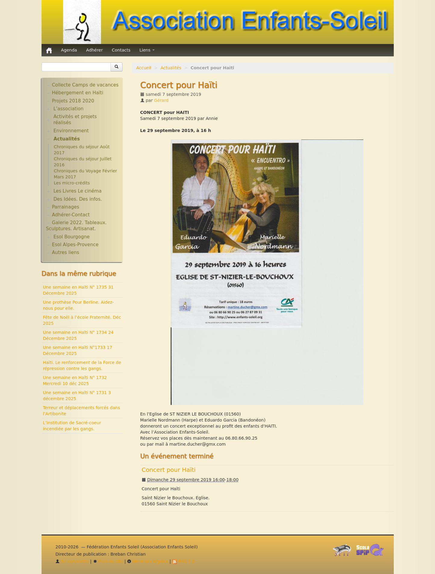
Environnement (71, 130)
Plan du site (108, 561)
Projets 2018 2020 (73, 101)
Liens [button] (147, 50)
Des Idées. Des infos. (77, 199)
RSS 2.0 (183, 561)
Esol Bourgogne (71, 237)
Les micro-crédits (72, 182)
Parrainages (65, 207)
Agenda (69, 50)
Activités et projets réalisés (75, 119)
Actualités (170, 67)
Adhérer (94, 50)
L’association (68, 108)
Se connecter (72, 561)
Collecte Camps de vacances (85, 85)
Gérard (161, 100)
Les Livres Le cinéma (77, 191)
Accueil (143, 67)
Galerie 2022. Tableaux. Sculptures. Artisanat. (76, 225)
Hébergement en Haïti (77, 93)
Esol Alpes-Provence (75, 244)
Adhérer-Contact (71, 215)
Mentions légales (147, 561)
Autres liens (65, 252)
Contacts (121, 50)
